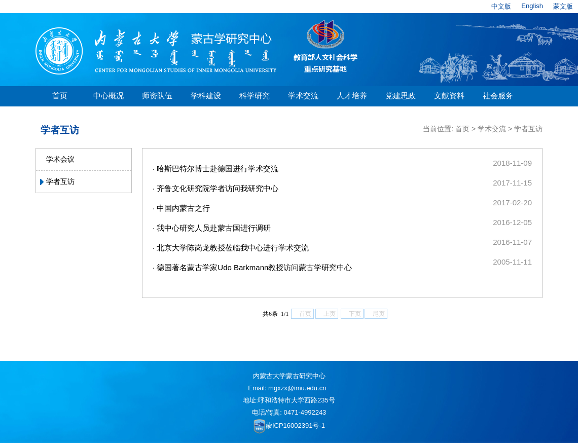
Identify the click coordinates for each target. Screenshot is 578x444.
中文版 (501, 6)
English (532, 6)
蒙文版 (563, 6)
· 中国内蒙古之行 (181, 208)
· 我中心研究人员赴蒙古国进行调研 (212, 228)
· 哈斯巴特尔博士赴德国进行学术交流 (215, 168)
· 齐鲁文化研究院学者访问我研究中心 (215, 188)
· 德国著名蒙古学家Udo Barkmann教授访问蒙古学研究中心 (252, 267)
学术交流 (303, 95)
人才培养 (352, 95)
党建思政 (400, 95)
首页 (59, 95)
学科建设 (206, 95)
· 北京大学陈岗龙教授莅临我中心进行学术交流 (231, 247)
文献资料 (449, 95)
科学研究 (254, 95)
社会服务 (498, 95)
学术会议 (60, 159)
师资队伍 (157, 95)
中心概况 (108, 95)
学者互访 (60, 181)
